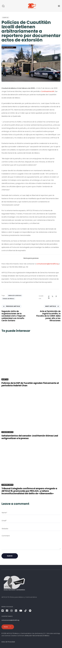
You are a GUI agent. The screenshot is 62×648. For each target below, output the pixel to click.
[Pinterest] (56, 296)
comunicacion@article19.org (47, 264)
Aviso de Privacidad (8, 642)
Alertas (5, 17)
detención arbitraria (14, 295)
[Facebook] (49, 296)
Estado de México (8, 299)
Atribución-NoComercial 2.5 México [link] (37, 636)
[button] (3, 6)
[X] (52, 296)
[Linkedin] (49, 298)
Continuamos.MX (47, 91)
